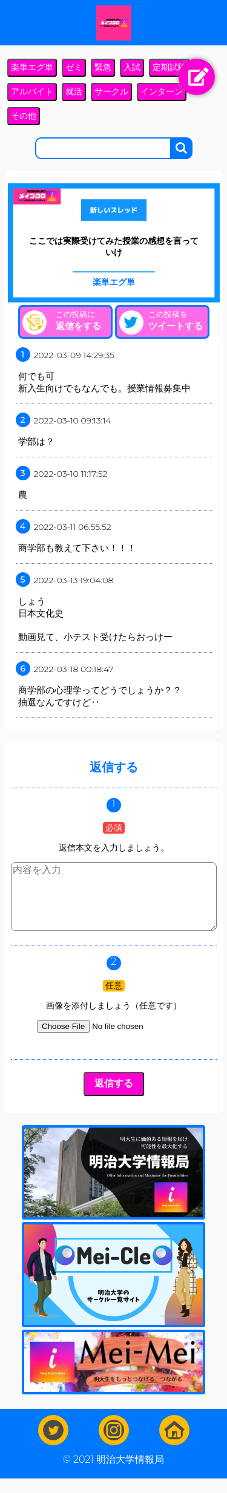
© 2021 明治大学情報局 (113, 1474)
